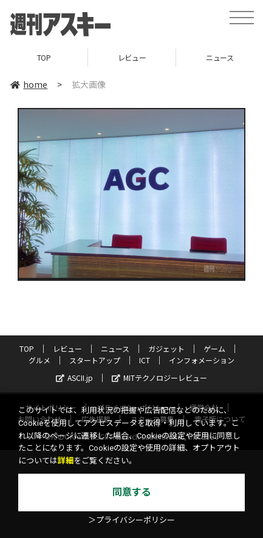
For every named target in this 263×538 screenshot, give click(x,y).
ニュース (115, 348)
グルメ (39, 360)
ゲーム (214, 348)
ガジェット (166, 348)
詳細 (65, 460)
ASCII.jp (74, 377)
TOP (44, 57)
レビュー (132, 57)
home (28, 84)
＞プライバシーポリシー (131, 520)
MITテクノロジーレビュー (159, 377)
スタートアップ (94, 360)
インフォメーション (201, 360)
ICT (144, 360)
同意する (131, 492)
